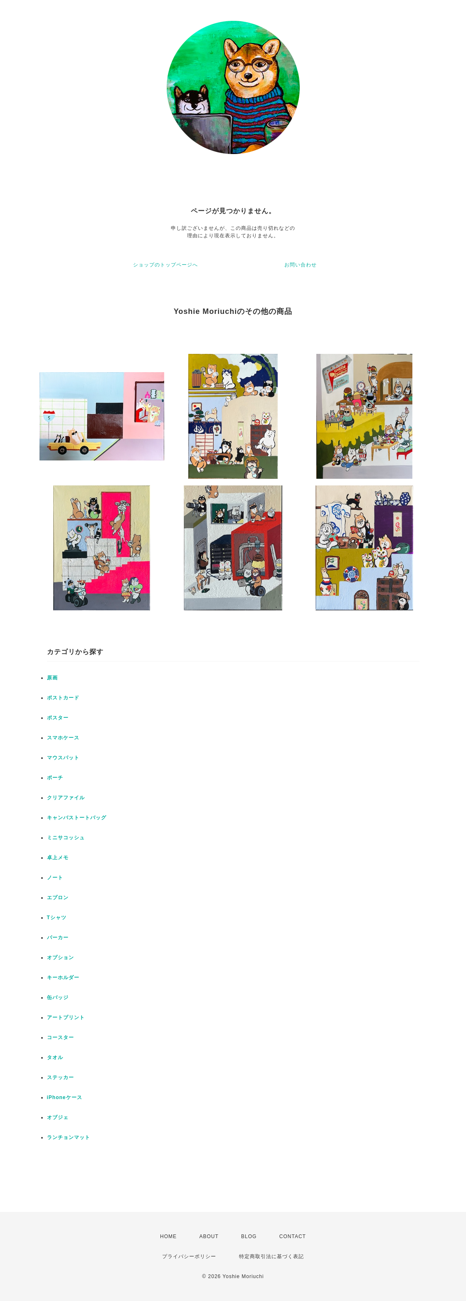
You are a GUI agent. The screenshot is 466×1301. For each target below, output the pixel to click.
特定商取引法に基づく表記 (271, 1256)
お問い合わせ (300, 265)
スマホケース (63, 738)
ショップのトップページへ (165, 265)
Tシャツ (57, 917)
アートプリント (66, 1017)
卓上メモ (58, 858)
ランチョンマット (68, 1137)
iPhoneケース (64, 1097)
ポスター (58, 718)
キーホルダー (63, 977)
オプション (60, 957)
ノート (55, 878)
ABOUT (208, 1236)
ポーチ (55, 778)
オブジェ (58, 1117)
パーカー (58, 937)
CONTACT (292, 1236)
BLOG (248, 1236)
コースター (60, 1037)
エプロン (58, 898)
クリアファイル (66, 798)
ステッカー (60, 1077)
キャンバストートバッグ (76, 818)
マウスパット (63, 758)
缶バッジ (58, 997)
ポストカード (63, 698)
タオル (55, 1057)
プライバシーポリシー (189, 1256)
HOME (168, 1236)
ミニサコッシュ (66, 838)
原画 (52, 678)
